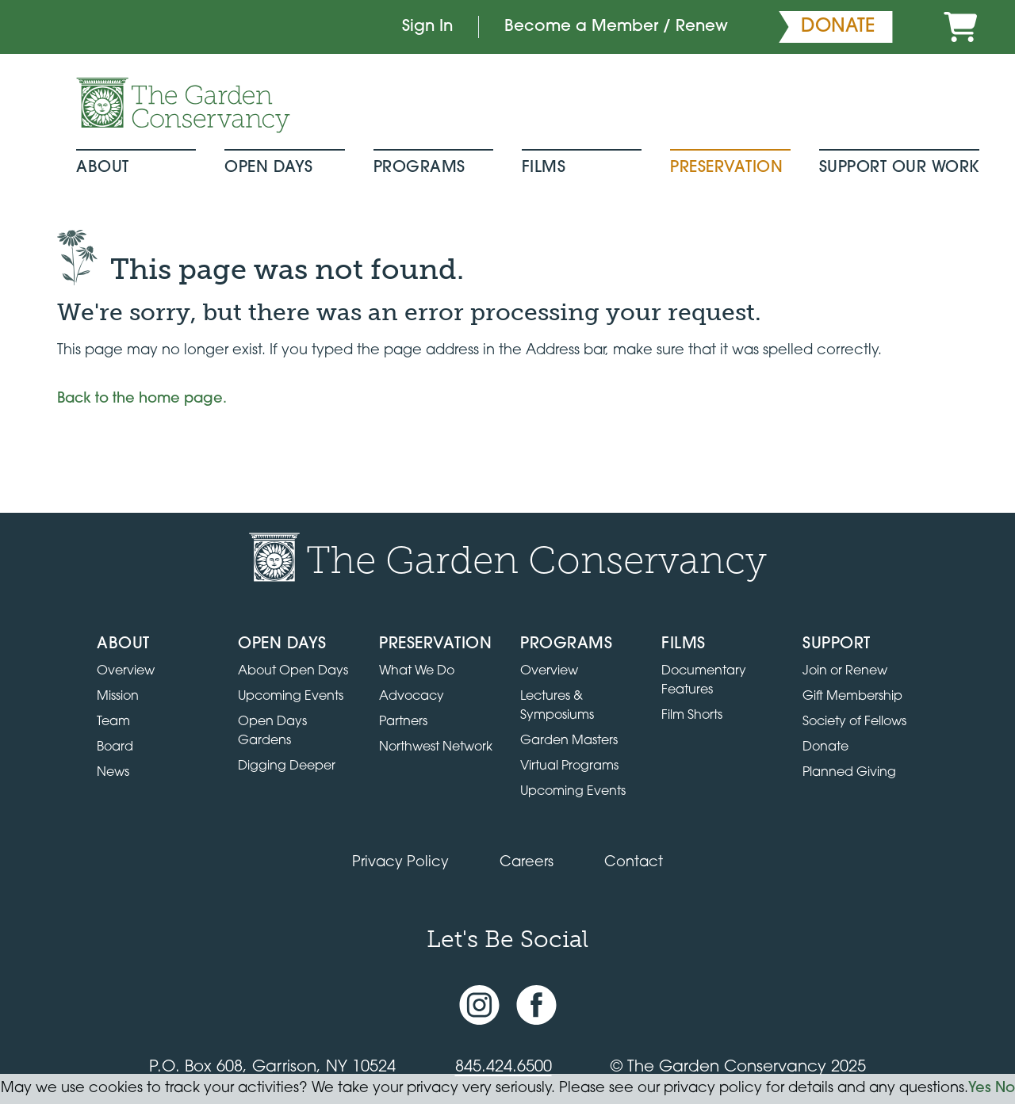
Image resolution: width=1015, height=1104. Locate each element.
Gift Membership (852, 696)
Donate (825, 747)
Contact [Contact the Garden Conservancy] (633, 862)
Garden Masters (569, 741)
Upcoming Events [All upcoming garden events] (290, 696)
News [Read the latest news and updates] (113, 772)
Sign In (427, 27)
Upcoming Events (573, 791)
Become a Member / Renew (616, 27)
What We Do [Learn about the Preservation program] (416, 671)
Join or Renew (844, 671)
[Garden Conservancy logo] (183, 105)
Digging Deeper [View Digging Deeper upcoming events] (286, 766)
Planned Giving (849, 772)
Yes (979, 1088)
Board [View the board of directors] (115, 747)
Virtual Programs (569, 766)
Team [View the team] (113, 722)
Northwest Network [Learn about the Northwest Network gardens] (435, 747)
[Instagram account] (479, 1004)
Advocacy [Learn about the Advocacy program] (411, 696)
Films (544, 168)
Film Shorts (691, 715)
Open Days (268, 168)
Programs (419, 168)
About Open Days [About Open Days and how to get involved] (293, 671)
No (1005, 1088)
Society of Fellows (854, 722)
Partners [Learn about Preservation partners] (403, 722)
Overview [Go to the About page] (126, 671)
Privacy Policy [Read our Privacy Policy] (400, 862)
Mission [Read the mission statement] (118, 696)
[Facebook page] (536, 1004)
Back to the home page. (142, 399)
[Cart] (960, 27)
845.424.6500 (503, 1067)
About (102, 168)
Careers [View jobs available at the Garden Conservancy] (526, 862)
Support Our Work (899, 168)
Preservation (726, 168)
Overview (549, 671)
